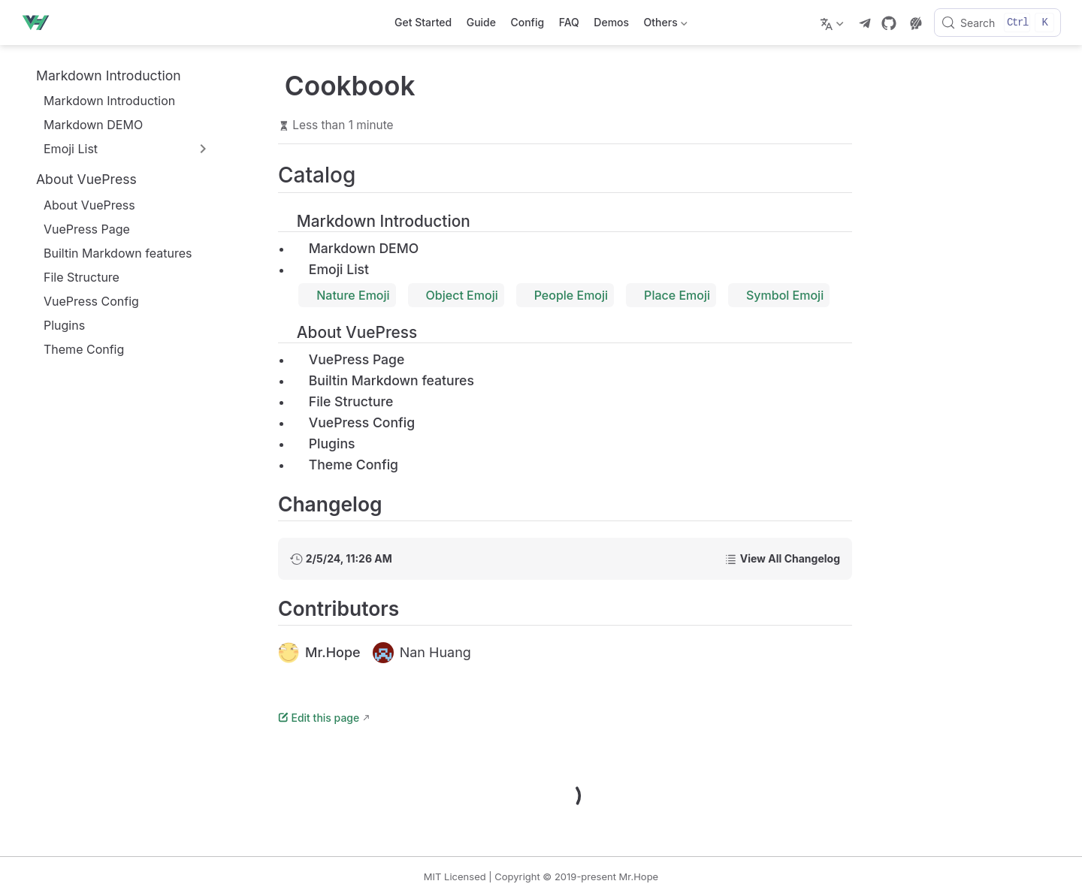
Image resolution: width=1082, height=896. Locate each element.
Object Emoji (456, 295)
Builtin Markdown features (110, 253)
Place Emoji (671, 295)
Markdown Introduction (102, 100)
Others (664, 25)
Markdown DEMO (86, 124)
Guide (481, 22)
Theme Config (76, 349)
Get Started (423, 22)
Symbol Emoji (779, 295)
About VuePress (82, 205)
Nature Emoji (346, 295)
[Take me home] (40, 22)
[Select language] (834, 23)
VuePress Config (84, 301)
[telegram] (865, 23)
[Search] (997, 22)
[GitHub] (889, 23)
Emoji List (330, 269)
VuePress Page (79, 229)
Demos (611, 22)
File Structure (74, 277)
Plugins (57, 325)
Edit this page (318, 717)
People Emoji (565, 295)
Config (527, 22)
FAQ (569, 22)
